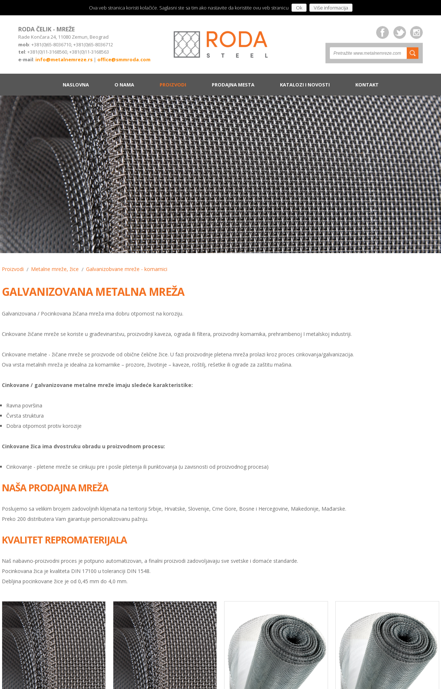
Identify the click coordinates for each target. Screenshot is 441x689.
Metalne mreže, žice (55, 269)
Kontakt (367, 84)
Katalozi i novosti (305, 84)
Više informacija (331, 7)
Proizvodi (173, 84)
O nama (124, 84)
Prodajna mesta (233, 84)
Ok (299, 7)
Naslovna (76, 84)
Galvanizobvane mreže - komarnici (126, 269)
